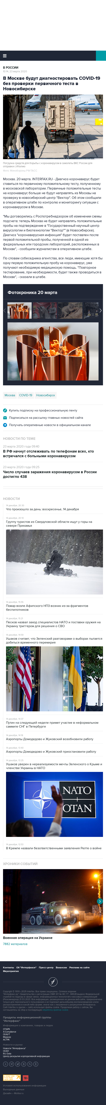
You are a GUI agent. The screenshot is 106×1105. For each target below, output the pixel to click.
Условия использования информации (24, 1085)
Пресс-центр (46, 967)
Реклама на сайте (79, 967)
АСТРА (6, 1039)
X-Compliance (9, 1031)
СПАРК (6, 1029)
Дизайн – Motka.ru (13, 1093)
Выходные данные (13, 1089)
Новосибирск (45, 395)
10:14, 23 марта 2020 (15, 71)
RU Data (7, 1053)
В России (10, 68)
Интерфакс (53, 55)
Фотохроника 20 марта (32, 292)
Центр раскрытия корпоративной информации (26, 1056)
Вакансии (61, 967)
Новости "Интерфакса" (14, 1048)
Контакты (8, 967)
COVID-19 (25, 395)
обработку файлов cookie (55, 1010)
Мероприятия (11, 971)
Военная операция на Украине (27, 938)
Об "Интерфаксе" (26, 967)
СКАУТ (6, 1034)
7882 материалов (15, 944)
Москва (10, 395)
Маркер (7, 1037)
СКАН (6, 1051)
